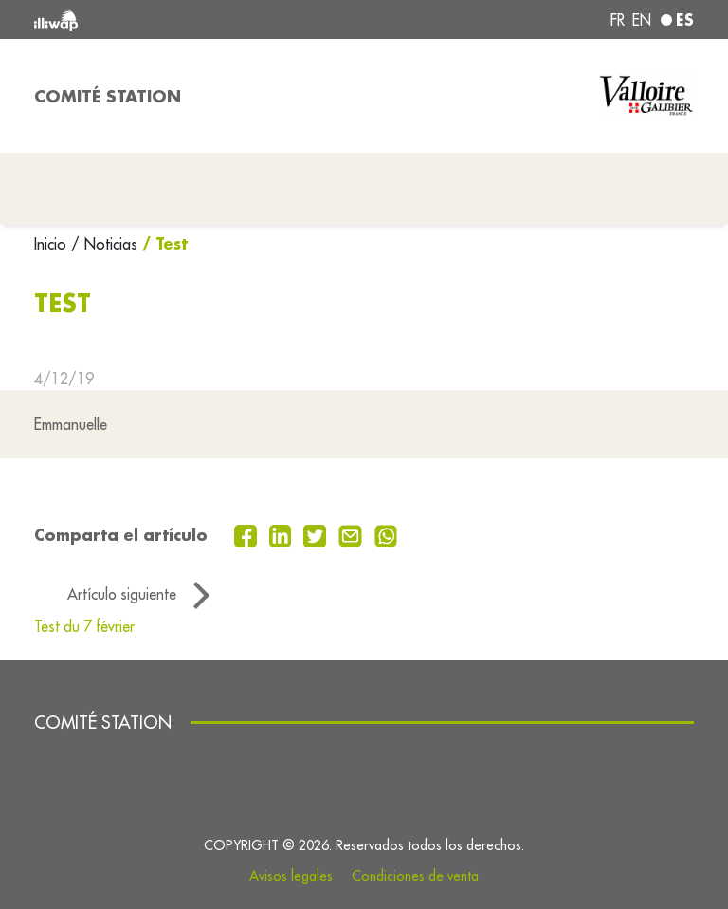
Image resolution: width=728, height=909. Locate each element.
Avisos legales (291, 875)
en (641, 19)
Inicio (52, 243)
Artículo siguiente (121, 593)
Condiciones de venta (415, 875)
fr (617, 19)
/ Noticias (104, 243)
